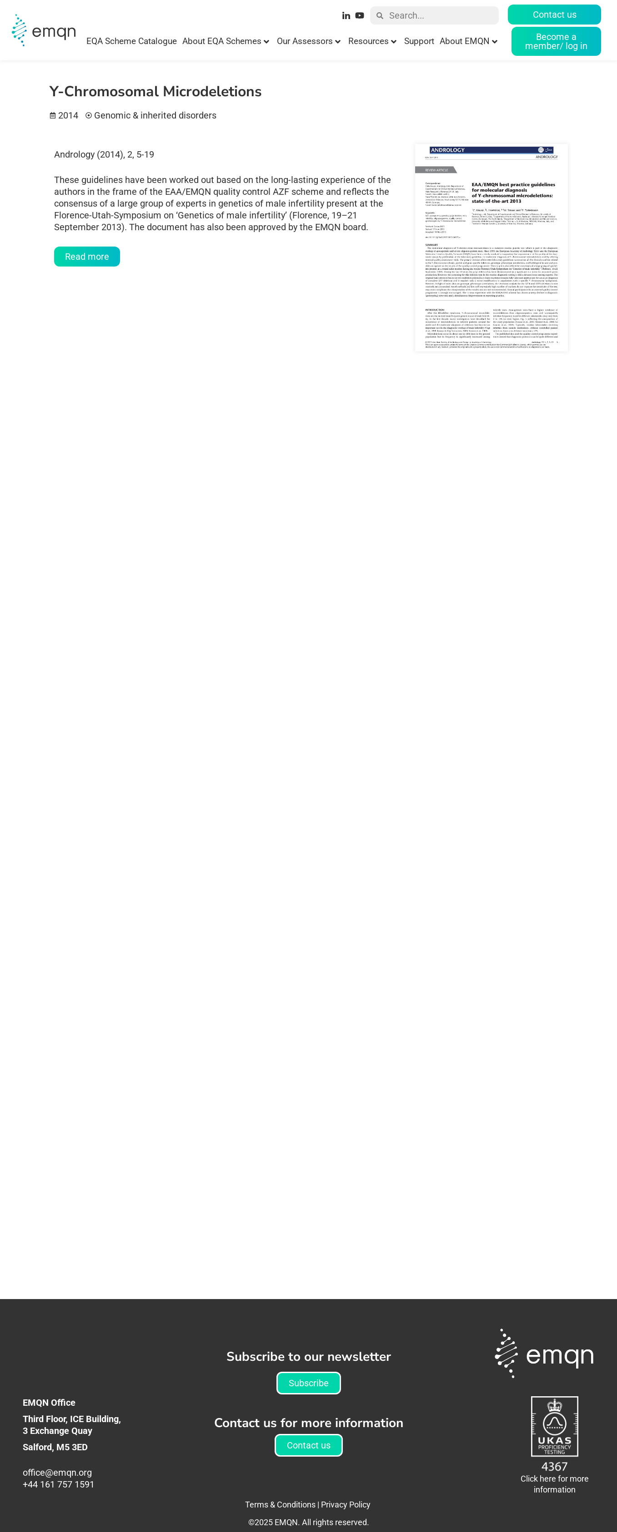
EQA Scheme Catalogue (131, 41)
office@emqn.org (58, 1472)
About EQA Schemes (225, 41)
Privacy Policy (346, 1504)
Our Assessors (309, 41)
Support (419, 41)
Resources (372, 41)
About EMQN (468, 41)
